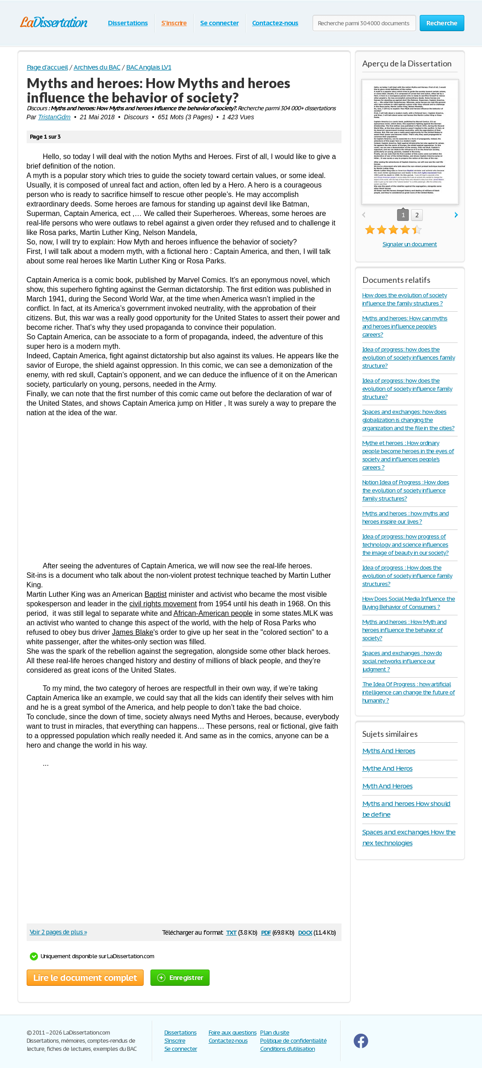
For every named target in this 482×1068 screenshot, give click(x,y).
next (456, 215)
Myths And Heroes (388, 750)
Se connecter (219, 23)
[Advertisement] (184, 489)
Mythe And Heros (387, 768)
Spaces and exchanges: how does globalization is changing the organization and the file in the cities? (408, 420)
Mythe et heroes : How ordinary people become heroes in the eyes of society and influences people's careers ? (408, 455)
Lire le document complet (85, 978)
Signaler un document (410, 244)
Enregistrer (180, 977)
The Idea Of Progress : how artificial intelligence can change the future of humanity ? (408, 692)
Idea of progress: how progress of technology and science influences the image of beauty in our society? (405, 545)
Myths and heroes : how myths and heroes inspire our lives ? (405, 517)
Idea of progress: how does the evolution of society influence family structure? (407, 389)
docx (305, 932)
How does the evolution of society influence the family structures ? (404, 299)
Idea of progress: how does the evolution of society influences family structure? (408, 358)
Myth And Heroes (387, 786)
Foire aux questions (233, 1032)
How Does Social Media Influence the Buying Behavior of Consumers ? (408, 603)
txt (231, 932)
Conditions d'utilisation (287, 1049)
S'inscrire (174, 23)
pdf (266, 932)
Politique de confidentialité (293, 1041)
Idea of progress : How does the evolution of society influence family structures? (407, 576)
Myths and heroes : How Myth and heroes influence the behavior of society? (404, 630)
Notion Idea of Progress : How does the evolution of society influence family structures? (405, 490)
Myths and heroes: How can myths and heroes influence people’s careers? (405, 326)
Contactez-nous (275, 23)
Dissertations (127, 23)
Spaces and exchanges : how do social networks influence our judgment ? (402, 661)
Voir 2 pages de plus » (58, 932)
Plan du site (275, 1032)
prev (363, 215)
